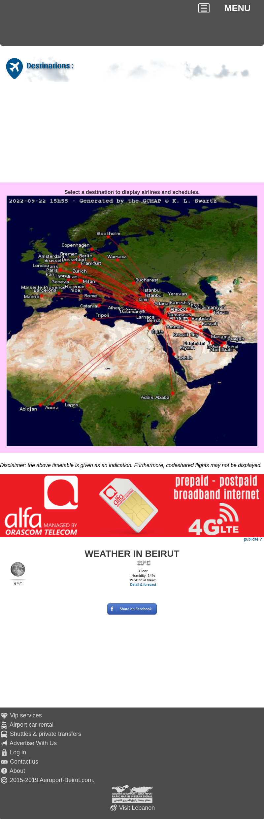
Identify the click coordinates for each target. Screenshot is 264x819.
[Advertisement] (132, 133)
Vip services (26, 715)
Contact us (24, 761)
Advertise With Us (33, 743)
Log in (18, 752)
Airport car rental (31, 724)
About (17, 771)
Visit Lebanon (137, 807)
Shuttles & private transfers (45, 734)
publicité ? (253, 539)
